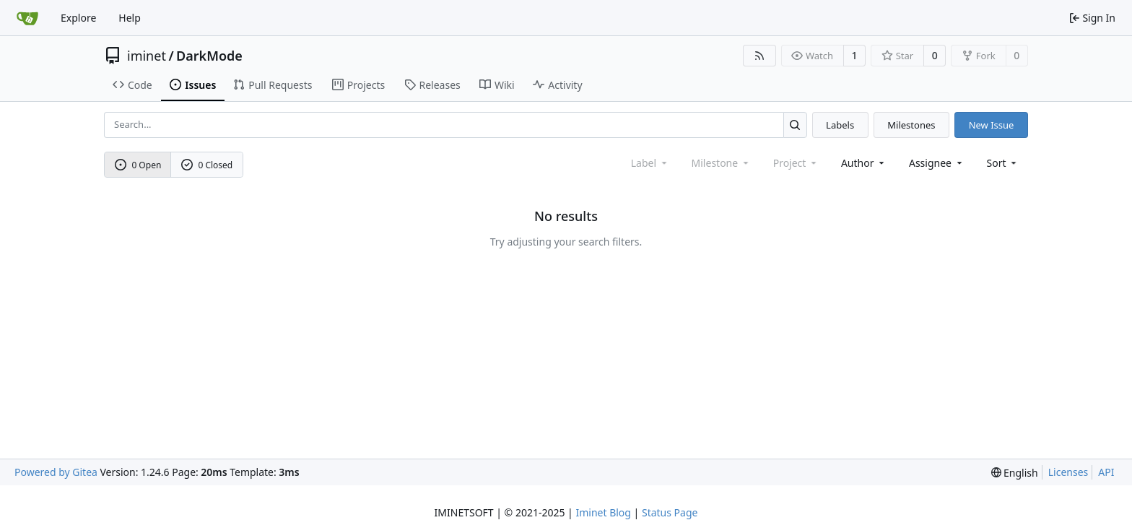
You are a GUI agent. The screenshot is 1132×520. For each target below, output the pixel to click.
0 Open (138, 165)
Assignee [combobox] (937, 163)
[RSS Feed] (759, 55)
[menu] (1003, 163)
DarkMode (209, 55)
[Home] (27, 18)
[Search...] (795, 124)
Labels (840, 124)
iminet (146, 55)
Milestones (911, 124)
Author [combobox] (864, 163)
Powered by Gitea (55, 472)
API (1106, 472)
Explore (78, 18)
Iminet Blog (602, 512)
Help (129, 18)
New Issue (991, 124)
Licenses (1068, 472)
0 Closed (207, 165)
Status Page (669, 512)
